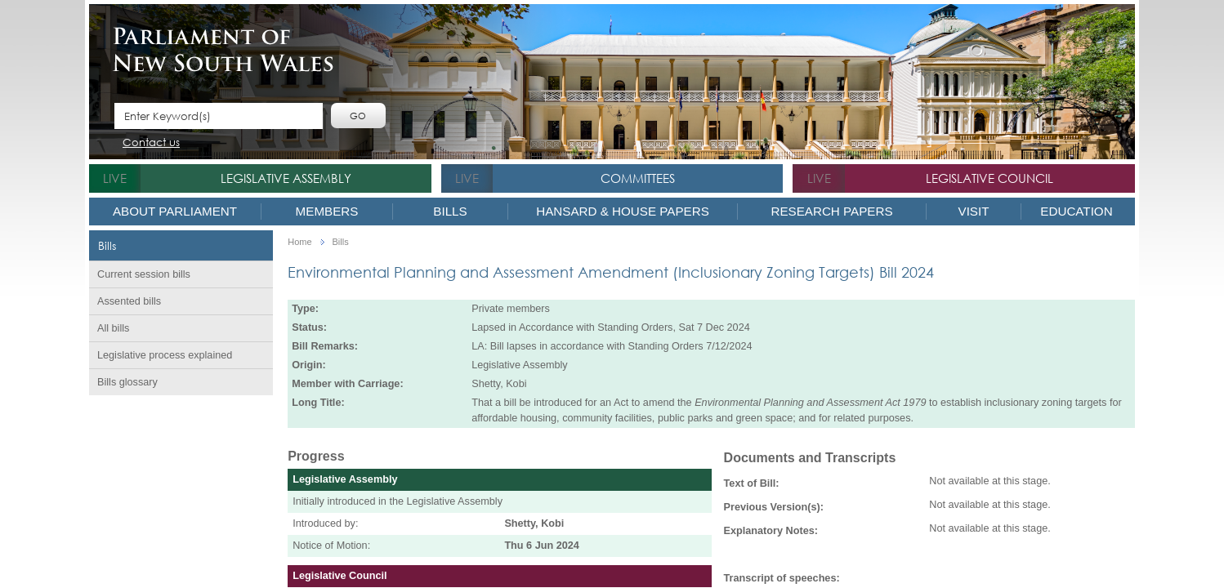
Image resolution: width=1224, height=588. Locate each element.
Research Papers (831, 211)
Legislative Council (989, 178)
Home (299, 242)
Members (327, 211)
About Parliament (175, 211)
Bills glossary (127, 382)
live (115, 178)
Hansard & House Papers (622, 211)
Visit (973, 211)
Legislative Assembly (286, 178)
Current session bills (143, 274)
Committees (638, 178)
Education (1076, 211)
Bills (450, 211)
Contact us (151, 143)
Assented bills (129, 301)
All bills (113, 328)
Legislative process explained (164, 355)
